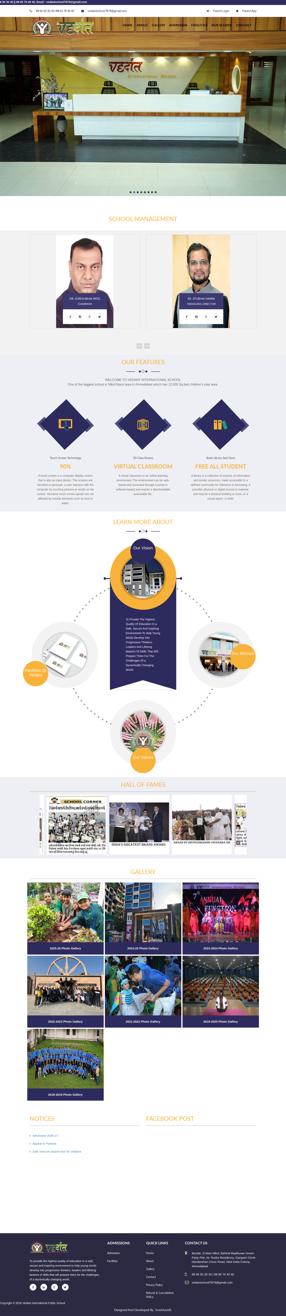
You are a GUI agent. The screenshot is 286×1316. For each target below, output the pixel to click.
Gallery (158, 25)
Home (150, 1253)
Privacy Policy (154, 1285)
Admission (178, 25)
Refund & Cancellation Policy (160, 1294)
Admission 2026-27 (45, 1135)
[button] (131, 192)
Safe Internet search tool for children (57, 1151)
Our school (221, 25)
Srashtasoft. (163, 1310)
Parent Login (218, 11)
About (142, 25)
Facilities (199, 25)
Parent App (246, 11)
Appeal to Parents (45, 1143)
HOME (128, 25)
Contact (244, 25)
